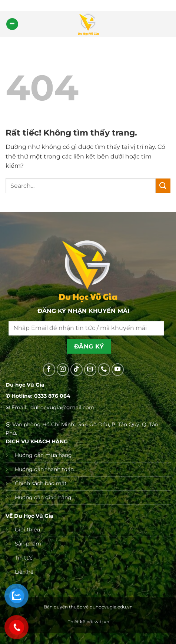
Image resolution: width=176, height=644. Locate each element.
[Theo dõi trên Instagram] (63, 369)
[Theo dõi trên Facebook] (49, 369)
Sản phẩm (28, 543)
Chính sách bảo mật (41, 483)
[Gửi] (163, 185)
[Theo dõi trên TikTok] (76, 369)
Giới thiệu (27, 529)
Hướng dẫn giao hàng (43, 497)
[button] (12, 24)
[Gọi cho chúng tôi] (104, 369)
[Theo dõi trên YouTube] (118, 369)
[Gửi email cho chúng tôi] (90, 369)
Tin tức (24, 557)
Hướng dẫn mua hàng (43, 455)
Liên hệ (24, 571)
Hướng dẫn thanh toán (44, 469)
